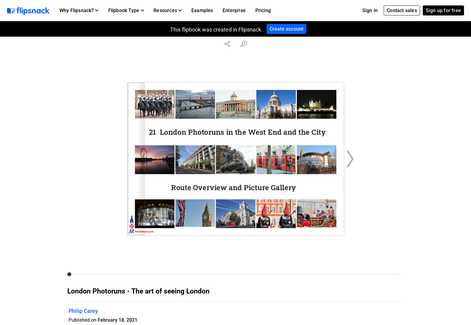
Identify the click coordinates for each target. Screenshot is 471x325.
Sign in (370, 10)
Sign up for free (443, 10)
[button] (79, 10)
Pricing (263, 10)
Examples (202, 10)
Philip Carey (83, 311)
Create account (287, 29)
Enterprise (234, 10)
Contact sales (402, 10)
